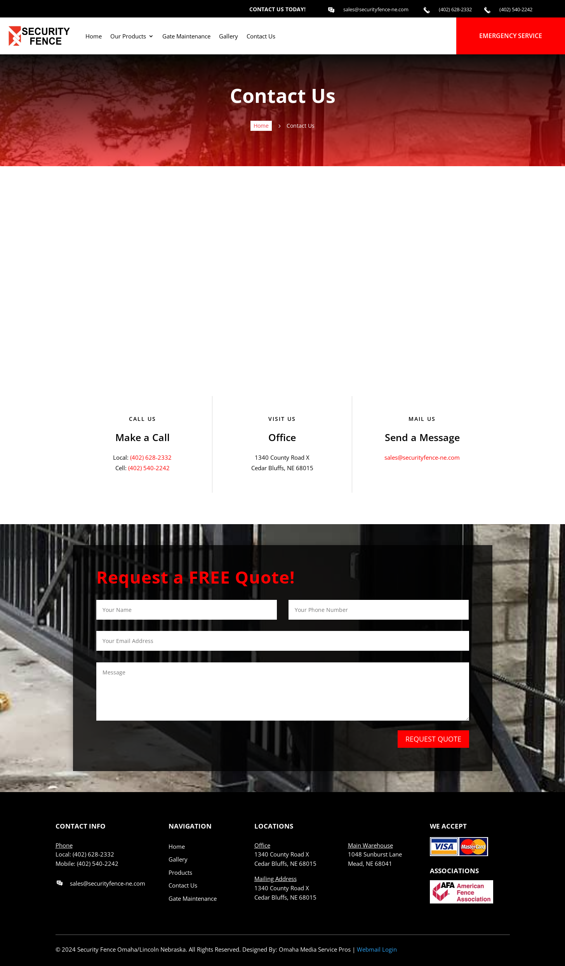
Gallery (178, 859)
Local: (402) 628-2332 (85, 854)
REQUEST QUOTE (433, 739)
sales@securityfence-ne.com (422, 457)
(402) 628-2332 (151, 457)
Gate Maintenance (193, 898)
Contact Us (183, 885)
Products (180, 872)
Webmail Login (377, 949)
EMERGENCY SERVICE (510, 35)
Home (177, 846)
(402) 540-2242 (149, 468)
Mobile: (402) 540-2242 (87, 863)
